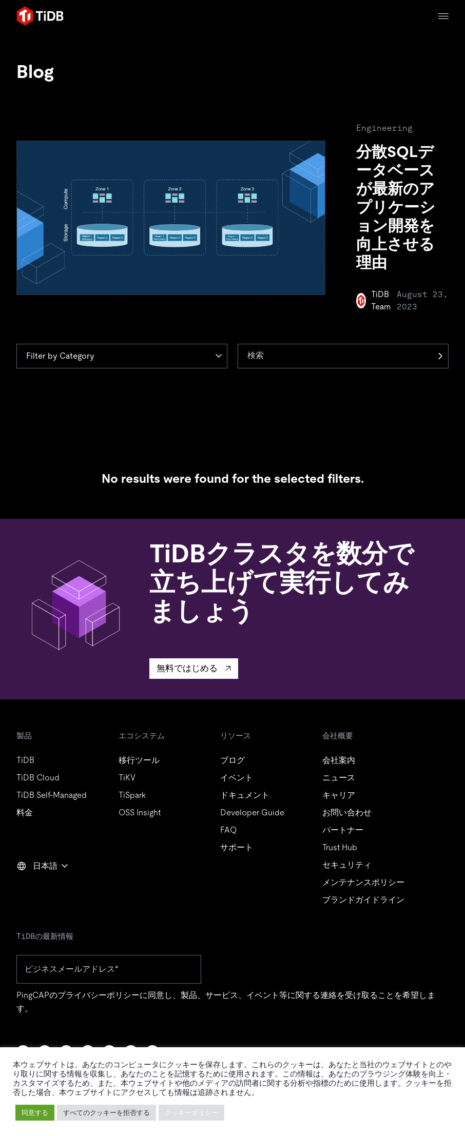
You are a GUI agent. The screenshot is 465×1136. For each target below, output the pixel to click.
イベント (236, 777)
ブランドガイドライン (363, 900)
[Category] (121, 356)
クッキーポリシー (191, 1113)
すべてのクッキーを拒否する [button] (106, 1113)
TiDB (25, 760)
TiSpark (132, 795)
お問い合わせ (347, 812)
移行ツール (139, 760)
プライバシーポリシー (98, 995)
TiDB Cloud (38, 777)
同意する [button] (35, 1113)
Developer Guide (252, 812)
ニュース (338, 777)
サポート (236, 847)
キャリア (338, 795)
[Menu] (443, 16)
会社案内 (338, 760)
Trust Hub (339, 847)
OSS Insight (140, 812)
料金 (24, 812)
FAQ (228, 830)
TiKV (127, 777)
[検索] (343, 356)
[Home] (40, 16)
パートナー (342, 830)
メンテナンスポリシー (363, 882)
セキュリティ (347, 865)
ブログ (232, 760)
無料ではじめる (187, 668)
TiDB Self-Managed (51, 795)
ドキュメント (244, 795)
